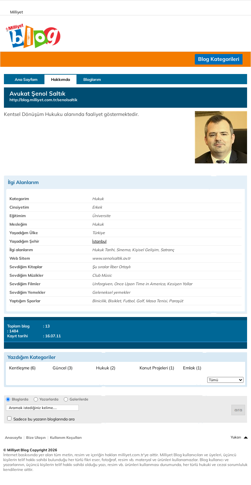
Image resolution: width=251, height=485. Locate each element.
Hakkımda (60, 79)
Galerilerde (79, 399)
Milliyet (14, 10)
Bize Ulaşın (36, 437)
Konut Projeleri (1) (157, 367)
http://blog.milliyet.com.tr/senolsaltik (43, 99)
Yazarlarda (49, 399)
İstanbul (99, 241)
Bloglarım (92, 79)
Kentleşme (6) (22, 367)
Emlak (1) (192, 367)
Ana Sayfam (26, 79)
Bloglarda (20, 399)
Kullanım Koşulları (66, 437)
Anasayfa (13, 437)
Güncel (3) (63, 367)
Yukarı (236, 437)
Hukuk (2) (105, 367)
